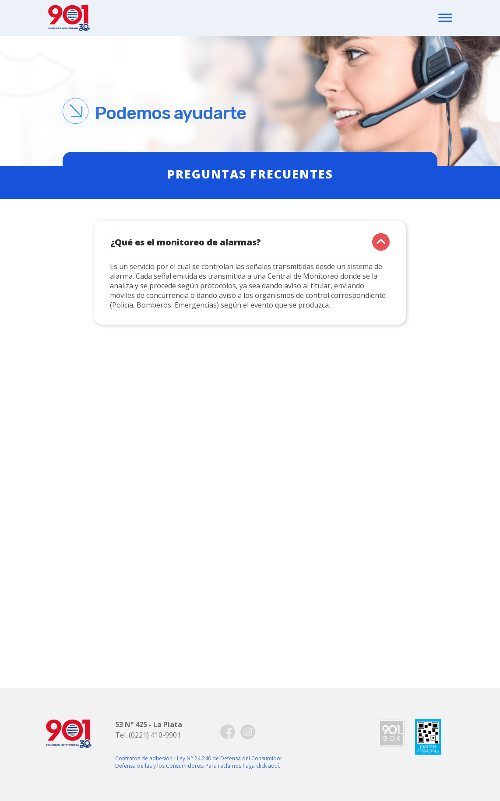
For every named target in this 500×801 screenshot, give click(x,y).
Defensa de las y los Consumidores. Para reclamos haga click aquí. (197, 766)
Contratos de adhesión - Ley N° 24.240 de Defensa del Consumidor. (199, 758)
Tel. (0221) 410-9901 (148, 735)
